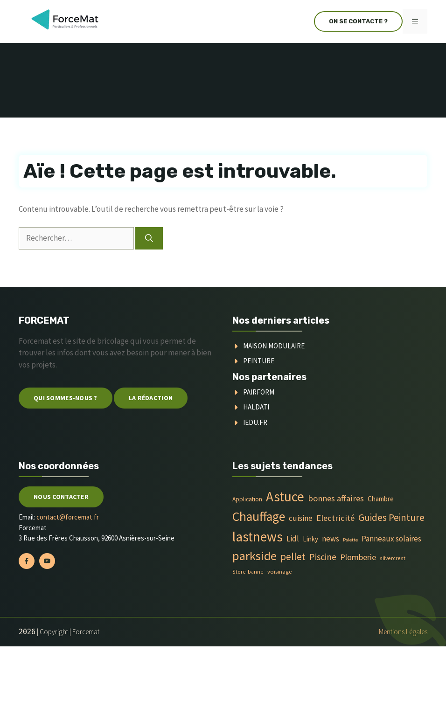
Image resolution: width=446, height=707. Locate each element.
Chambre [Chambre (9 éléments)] (381, 498)
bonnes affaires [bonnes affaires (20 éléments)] (336, 498)
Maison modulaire (274, 345)
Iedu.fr (255, 422)
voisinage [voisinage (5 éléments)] (279, 571)
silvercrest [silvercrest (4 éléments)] (392, 558)
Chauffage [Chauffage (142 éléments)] (258, 516)
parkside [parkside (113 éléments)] (254, 555)
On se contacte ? (358, 21)
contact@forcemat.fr (67, 517)
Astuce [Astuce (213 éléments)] (285, 496)
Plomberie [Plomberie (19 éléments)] (358, 557)
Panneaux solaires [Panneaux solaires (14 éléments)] (391, 539)
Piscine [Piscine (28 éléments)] (322, 556)
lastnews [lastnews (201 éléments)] (257, 536)
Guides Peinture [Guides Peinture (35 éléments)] (391, 517)
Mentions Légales (403, 631)
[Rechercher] (149, 238)
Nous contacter (61, 496)
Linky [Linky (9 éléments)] (310, 538)
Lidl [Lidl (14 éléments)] (292, 539)
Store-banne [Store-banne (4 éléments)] (248, 571)
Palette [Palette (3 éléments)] (350, 540)
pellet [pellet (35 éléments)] (293, 556)
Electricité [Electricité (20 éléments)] (335, 518)
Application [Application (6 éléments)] (247, 499)
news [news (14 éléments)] (330, 539)
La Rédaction (151, 398)
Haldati (256, 406)
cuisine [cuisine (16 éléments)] (301, 518)
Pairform (258, 392)
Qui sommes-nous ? (66, 398)
